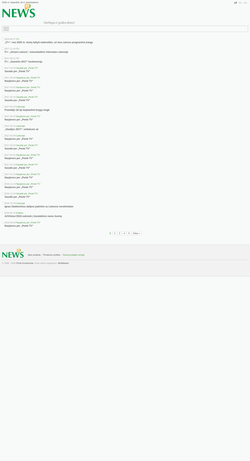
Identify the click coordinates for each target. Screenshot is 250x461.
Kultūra (19, 213)
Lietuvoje (20, 106)
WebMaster (63, 263)
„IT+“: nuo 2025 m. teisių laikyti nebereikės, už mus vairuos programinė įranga (49, 42)
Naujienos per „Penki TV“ (28, 77)
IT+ (17, 39)
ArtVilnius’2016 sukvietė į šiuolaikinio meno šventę (33, 216)
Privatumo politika (51, 255)
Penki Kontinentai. (25, 263)
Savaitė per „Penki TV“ (27, 68)
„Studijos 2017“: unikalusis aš (21, 129)
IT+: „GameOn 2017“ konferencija (23, 61)
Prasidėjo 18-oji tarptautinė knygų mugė (27, 110)
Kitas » (136, 233)
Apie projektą (34, 255)
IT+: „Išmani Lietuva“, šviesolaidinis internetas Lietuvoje (36, 52)
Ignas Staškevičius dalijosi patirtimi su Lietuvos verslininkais (39, 206)
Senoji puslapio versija (73, 255)
